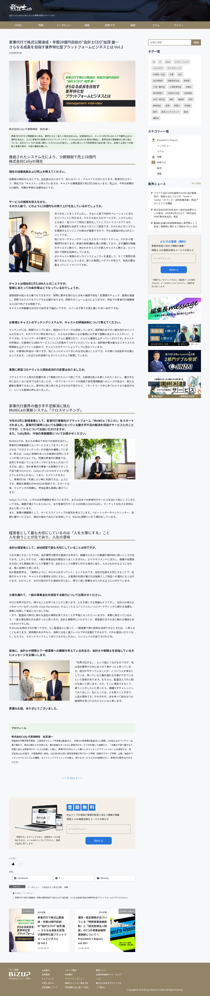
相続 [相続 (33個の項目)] (171, 99)
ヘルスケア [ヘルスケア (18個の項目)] (158, 68)
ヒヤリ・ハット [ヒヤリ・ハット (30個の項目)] (182, 61)
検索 (196, 42)
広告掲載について (50, 987)
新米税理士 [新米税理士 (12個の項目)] (158, 93)
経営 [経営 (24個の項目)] (155, 111)
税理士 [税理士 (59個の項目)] (177, 105)
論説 (159, 168)
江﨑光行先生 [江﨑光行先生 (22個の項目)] (173, 93)
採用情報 (46, 974)
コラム (160, 151)
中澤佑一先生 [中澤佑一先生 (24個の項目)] (159, 74)
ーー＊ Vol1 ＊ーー (72, 778)
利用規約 (69, 974)
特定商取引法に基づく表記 (76, 987)
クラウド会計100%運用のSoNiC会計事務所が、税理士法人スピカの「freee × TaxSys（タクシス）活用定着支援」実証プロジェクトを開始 (176, 198)
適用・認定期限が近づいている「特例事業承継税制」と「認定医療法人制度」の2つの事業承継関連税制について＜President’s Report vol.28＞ (92, 930)
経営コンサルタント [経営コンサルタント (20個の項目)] (170, 111)
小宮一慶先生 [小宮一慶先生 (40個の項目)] (159, 86)
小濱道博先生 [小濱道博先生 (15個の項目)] (175, 86)
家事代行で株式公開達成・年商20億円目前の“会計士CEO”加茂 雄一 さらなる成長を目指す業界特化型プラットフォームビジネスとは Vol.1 (52, 930)
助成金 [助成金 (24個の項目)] (187, 80)
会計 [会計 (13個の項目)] (180, 74)
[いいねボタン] (13, 863)
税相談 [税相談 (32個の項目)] (187, 105)
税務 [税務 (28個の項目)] (167, 105)
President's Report (167, 140)
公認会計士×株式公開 (52, 887)
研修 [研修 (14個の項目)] (190, 99)
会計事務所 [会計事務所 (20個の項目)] (158, 80)
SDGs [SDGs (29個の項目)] (168, 61)
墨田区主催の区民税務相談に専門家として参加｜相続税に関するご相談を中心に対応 (175, 224)
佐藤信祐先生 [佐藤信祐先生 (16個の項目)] (173, 80)
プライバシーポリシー (74, 978)
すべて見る (196, 183)
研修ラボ (161, 162)
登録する (174, 269)
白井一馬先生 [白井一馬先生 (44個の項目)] (159, 99)
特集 (66, 887)
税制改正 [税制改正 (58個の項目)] (157, 105)
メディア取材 (70, 970)
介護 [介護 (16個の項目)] (171, 74)
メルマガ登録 (98, 840)
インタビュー (33, 887)
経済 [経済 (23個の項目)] (186, 111)
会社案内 (46, 970)
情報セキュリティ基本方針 (76, 983)
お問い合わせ (48, 983)
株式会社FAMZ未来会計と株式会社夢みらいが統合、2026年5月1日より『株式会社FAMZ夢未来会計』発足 (175, 213)
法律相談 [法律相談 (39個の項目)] (188, 93)
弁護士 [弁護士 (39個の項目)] (189, 86)
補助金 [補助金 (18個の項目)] (156, 118)
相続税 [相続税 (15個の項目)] (181, 99)
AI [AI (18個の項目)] (154, 61)
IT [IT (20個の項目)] (160, 61)
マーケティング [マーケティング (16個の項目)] (174, 68)
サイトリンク (48, 978)
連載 (159, 173)
